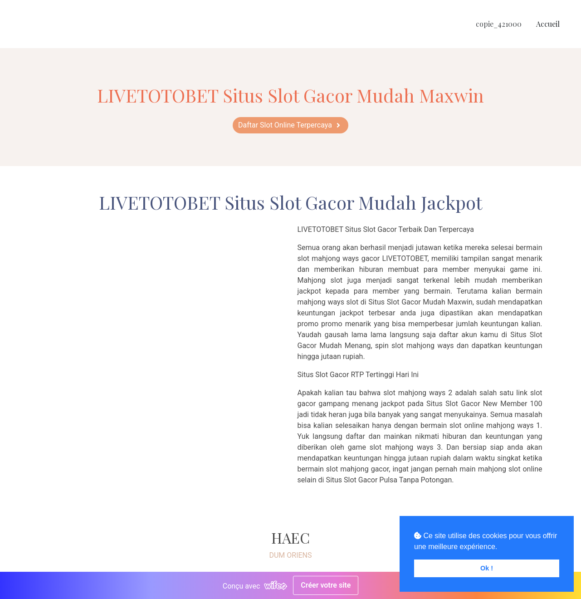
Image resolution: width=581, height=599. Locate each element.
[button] (290, 125)
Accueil (548, 24)
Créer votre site (326, 585)
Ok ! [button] (486, 568)
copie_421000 (499, 24)
